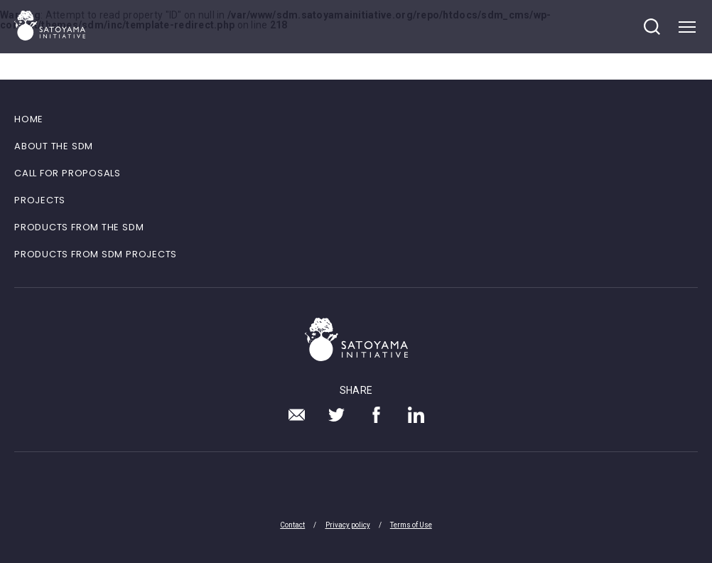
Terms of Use (411, 525)
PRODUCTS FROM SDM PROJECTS (95, 254)
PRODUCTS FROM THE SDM (79, 227)
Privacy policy (347, 525)
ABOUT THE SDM (53, 146)
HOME (28, 119)
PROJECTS (39, 200)
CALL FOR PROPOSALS (67, 173)
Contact (292, 525)
